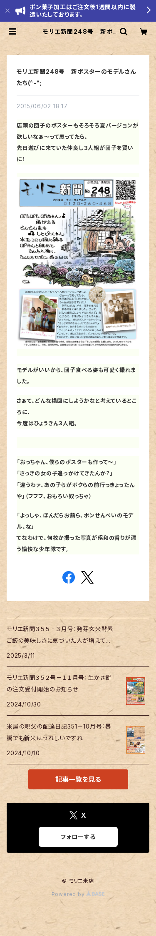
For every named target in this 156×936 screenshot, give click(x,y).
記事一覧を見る (78, 779)
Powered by (78, 894)
